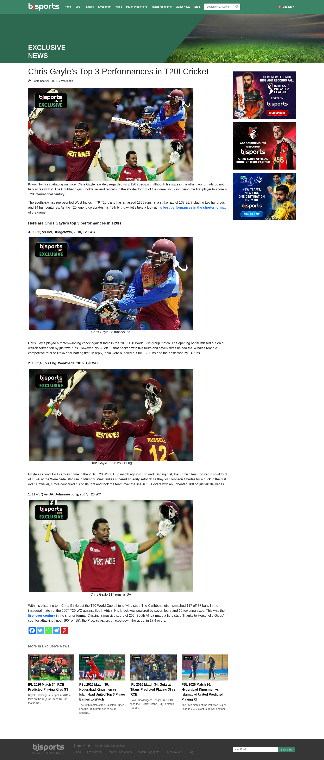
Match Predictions (137, 6)
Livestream (104, 6)
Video (118, 6)
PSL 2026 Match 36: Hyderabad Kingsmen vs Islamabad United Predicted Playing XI (205, 683)
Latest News (183, 6)
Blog (197, 6)
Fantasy (89, 6)
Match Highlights (162, 6)
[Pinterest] (64, 630)
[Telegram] (56, 630)
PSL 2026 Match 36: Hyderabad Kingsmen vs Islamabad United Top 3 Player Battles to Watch (102, 683)
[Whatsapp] (48, 630)
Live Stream (95, 752)
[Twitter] (40, 630)
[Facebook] (32, 630)
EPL (78, 6)
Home (68, 6)
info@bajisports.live (110, 745)
